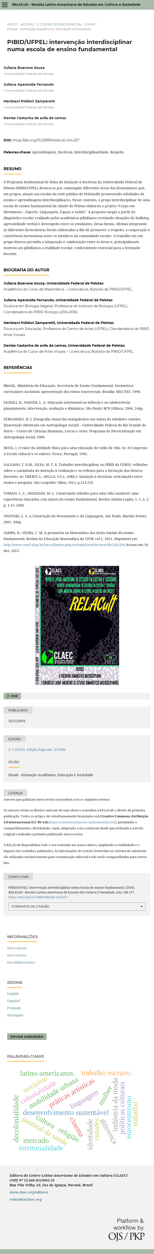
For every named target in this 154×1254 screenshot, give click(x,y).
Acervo (27, 24)
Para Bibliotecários (21, 962)
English (13, 993)
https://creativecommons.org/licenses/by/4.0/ (82, 822)
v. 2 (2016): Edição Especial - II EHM (66, 24)
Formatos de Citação (31, 906)
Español (13, 1000)
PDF (14, 696)
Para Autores (16, 955)
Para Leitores (17, 948)
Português (15, 1015)
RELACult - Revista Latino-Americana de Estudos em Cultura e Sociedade (76, 4)
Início (12, 24)
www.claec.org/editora (29, 1192)
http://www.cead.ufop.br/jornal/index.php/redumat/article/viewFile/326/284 (64, 544)
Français (14, 1008)
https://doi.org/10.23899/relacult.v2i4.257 (45, 140)
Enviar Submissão (26, 1036)
